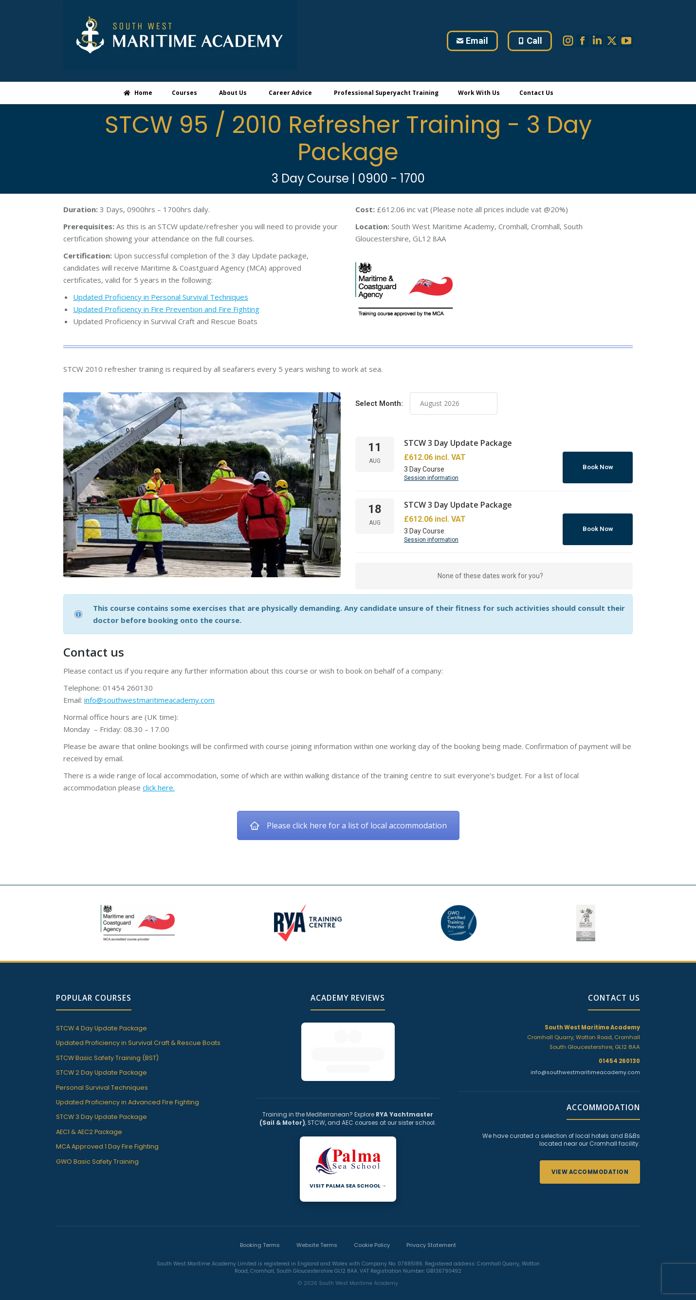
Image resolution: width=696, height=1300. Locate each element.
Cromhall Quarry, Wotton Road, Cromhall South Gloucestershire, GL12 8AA (583, 1037)
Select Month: (379, 403)
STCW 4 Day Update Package (101, 1028)
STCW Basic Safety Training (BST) (107, 1058)
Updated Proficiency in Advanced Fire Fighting (127, 1102)
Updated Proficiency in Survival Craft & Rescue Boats (138, 1043)
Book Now (598, 467)
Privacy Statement (431, 1227)
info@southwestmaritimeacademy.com (149, 700)
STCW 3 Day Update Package (101, 1117)
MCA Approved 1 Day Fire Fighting (107, 1146)
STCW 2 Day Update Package (101, 1072)
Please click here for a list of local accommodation (348, 825)
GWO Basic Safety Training (97, 1161)
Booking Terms (260, 1227)
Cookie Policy (372, 1227)
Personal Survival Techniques (102, 1087)
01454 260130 (619, 1061)
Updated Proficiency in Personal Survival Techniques (160, 297)
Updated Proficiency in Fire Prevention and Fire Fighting (166, 309)
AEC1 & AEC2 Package (89, 1132)
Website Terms (316, 1227)
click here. (159, 787)
